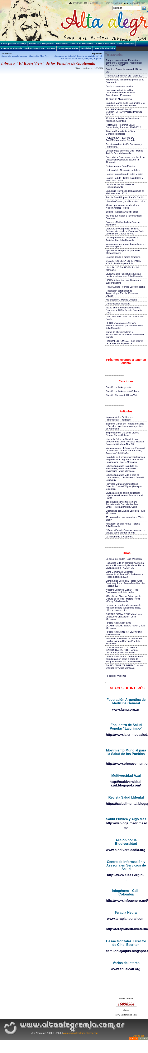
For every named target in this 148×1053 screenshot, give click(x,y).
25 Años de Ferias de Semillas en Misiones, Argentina (123, 119)
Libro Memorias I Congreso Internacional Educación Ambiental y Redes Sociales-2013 (124, 574)
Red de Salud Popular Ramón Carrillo (125, 197)
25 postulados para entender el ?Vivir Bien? (125, 518)
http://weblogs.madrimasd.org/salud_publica (126, 823)
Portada (77, 3)
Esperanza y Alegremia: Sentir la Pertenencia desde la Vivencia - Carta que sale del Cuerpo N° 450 (125, 231)
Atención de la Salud (105, 44)
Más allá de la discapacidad (41, 44)
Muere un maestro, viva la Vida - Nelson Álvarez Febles (122, 206)
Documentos (62, 44)
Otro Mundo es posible (68, 48)
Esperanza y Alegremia (11, 48)
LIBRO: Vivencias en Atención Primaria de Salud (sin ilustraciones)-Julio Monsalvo (124, 325)
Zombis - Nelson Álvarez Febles (122, 211)
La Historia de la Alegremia (119, 536)
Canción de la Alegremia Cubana (122, 391)
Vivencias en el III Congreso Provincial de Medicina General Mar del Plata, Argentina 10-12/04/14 (125, 450)
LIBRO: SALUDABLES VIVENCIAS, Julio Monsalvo (124, 633)
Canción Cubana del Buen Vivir (122, 395)
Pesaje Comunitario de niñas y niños (124, 174)
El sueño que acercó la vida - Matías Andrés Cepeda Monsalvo (124, 151)
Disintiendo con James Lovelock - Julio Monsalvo (125, 512)
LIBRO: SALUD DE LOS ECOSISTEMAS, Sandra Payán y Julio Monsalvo (125, 625)
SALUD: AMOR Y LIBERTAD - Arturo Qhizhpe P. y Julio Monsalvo (124, 666)
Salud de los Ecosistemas (82, 44)
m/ (126, 828)
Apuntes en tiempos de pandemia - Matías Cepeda (124, 251)
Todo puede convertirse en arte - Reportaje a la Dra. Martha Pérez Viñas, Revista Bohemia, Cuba (122, 504)
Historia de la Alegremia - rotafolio (123, 170)
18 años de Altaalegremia (119, 99)
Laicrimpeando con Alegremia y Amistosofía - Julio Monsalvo (122, 238)
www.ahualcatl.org (125, 969)
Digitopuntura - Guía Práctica (120, 166)
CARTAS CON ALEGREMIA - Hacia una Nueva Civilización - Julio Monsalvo (124, 616)
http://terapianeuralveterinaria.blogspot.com (126, 929)
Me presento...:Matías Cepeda (121, 299)
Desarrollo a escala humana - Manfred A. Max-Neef (25, 56)
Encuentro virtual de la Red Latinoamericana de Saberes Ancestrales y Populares (120, 92)
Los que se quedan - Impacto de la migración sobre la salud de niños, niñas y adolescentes (123, 607)
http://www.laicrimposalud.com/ (126, 734)
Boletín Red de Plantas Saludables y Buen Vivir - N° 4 (124, 179)
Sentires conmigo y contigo (119, 86)
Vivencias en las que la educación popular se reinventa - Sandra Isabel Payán (124, 495)
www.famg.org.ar (125, 709)
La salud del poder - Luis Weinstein (124, 559)
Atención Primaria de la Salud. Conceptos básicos (121, 132)
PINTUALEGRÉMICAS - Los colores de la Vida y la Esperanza (124, 342)
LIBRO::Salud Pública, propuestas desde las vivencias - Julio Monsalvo (124, 275)
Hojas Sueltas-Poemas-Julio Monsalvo (125, 286)
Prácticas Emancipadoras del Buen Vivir (124, 70)
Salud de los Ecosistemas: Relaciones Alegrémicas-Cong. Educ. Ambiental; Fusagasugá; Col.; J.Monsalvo (125, 459)
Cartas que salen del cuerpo (13, 44)
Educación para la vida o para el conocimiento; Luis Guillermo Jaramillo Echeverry (125, 477)
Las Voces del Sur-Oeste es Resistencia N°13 (120, 185)
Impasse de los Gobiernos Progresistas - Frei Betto (119, 418)
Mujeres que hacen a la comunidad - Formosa (124, 216)
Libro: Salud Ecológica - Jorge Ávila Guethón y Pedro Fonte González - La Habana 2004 (125, 583)
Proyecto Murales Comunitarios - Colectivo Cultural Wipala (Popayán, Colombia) (124, 486)
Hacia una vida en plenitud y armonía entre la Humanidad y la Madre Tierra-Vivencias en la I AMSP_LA (125, 565)
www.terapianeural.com (125, 918)
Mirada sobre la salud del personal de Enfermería (125, 80)
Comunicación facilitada (118, 303)
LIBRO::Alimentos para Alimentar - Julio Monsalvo (123, 281)
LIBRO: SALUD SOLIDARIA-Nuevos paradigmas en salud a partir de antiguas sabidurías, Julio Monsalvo (124, 659)
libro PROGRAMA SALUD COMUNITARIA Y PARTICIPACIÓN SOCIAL (124, 112)
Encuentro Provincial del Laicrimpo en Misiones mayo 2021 (125, 192)
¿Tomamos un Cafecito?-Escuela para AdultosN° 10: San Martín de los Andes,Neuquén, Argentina (78, 57)
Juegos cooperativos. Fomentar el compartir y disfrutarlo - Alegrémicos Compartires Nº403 (124, 62)
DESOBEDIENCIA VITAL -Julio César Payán (125, 317)
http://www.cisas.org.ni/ (125, 875)
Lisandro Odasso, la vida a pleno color (125, 201)
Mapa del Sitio (137, 3)
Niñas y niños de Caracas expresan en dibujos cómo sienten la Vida (125, 531)
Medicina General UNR (34, 48)
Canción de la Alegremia (118, 387)
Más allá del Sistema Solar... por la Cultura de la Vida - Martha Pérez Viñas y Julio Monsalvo (123, 598)
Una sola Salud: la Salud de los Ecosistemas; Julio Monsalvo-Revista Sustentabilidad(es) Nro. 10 (125, 441)
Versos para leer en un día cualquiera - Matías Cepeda (125, 245)
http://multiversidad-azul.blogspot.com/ (126, 783)
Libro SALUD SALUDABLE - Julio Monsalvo (123, 268)
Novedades (86, 48)
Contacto (93, 3)
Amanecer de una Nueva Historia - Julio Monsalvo (123, 524)
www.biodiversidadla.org (125, 850)
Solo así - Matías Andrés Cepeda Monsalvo (122, 223)
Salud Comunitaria (125, 44)
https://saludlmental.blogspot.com (126, 803)
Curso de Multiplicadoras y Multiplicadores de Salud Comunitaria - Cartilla (125, 334)
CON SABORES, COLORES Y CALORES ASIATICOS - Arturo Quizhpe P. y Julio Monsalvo (122, 650)
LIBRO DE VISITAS (116, 676)
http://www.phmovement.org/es (126, 763)
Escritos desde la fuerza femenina (123, 257)
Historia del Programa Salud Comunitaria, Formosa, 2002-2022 (123, 126)
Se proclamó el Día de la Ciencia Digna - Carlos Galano (122, 433)
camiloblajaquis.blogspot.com (126, 951)
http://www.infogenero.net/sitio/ (126, 900)
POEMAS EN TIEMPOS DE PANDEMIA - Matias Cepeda (120, 138)
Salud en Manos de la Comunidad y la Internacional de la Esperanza (125, 104)
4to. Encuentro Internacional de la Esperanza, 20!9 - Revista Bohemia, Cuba (124, 310)
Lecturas (51, 48)
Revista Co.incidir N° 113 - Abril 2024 (125, 75)
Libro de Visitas (113, 3)
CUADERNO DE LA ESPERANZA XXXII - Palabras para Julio (123, 262)
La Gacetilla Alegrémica (104, 48)
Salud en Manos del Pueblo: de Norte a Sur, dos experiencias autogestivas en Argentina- (125, 426)
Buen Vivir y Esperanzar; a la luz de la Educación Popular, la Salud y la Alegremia (125, 159)
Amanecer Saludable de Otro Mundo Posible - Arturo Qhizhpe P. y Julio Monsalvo (124, 641)
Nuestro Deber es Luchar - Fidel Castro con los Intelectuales (122, 590)
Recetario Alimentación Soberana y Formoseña (124, 145)
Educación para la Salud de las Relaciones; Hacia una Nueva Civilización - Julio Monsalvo (122, 468)
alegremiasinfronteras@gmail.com (80, 1033)
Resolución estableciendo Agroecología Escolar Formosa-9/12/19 (122, 293)
